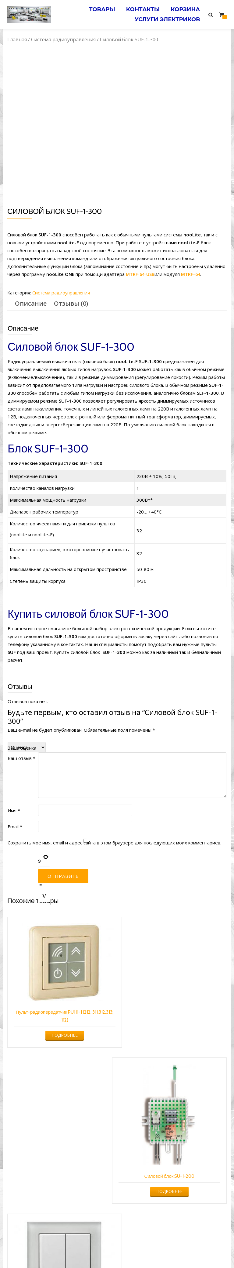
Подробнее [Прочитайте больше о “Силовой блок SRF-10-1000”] (174, 1167)
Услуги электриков (166, 17)
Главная (17, 39)
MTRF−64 (193, 274)
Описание (31, 303)
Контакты (141, 8)
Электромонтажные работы (161, 1251)
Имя (14, 810)
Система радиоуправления (63, 39)
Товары (98, 8)
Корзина (184, 8)
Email (15, 826)
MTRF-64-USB (141, 274)
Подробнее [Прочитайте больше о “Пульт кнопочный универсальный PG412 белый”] (60, 1161)
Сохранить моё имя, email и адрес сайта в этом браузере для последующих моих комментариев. (114, 843)
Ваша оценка (21, 748)
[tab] (30, 304)
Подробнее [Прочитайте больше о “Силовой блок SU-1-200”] (174, 1041)
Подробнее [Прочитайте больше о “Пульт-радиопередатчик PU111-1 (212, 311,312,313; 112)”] (60, 1028)
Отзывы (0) (71, 303)
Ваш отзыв (21, 758)
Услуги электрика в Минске (72, 1251)
